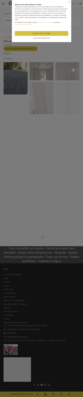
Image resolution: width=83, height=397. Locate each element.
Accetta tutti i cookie (41, 33)
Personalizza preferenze (41, 38)
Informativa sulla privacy (23, 24)
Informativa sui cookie (45, 22)
